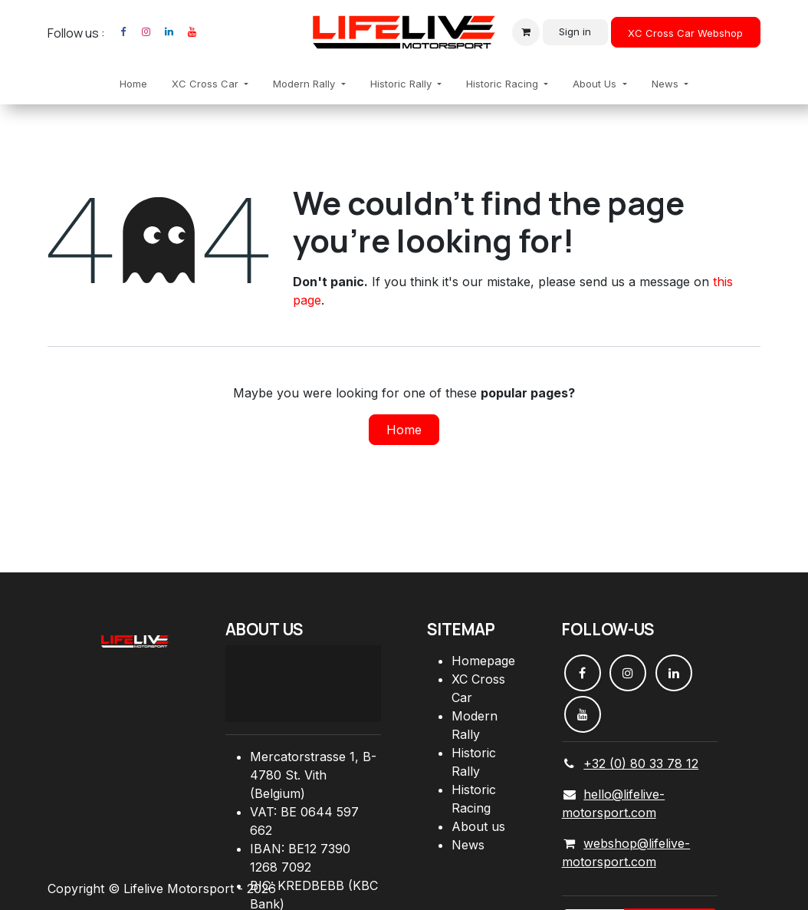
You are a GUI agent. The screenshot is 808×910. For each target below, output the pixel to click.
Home (404, 429)
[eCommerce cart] (526, 32)
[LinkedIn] (169, 32)
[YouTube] (192, 32)
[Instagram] (146, 32)
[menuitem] (133, 84)
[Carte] (303, 683)
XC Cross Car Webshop (685, 33)
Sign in (575, 31)
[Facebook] (123, 32)
